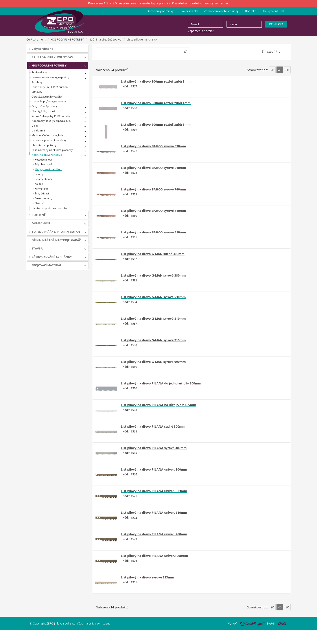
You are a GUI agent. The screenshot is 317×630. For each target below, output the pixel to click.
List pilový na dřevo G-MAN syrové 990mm (153, 362)
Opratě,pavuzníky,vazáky (46, 96)
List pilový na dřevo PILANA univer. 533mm (154, 491)
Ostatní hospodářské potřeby (49, 208)
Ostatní (39, 203)
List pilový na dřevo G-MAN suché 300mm (152, 254)
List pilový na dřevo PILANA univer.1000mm (154, 556)
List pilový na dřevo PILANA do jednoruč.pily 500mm (161, 383)
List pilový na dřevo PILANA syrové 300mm (154, 448)
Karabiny (36, 82)
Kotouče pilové (44, 159)
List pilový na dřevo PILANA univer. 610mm (154, 512)
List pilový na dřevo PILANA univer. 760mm (154, 534)
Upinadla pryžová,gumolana (48, 101)
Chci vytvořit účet (273, 11)
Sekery (39, 174)
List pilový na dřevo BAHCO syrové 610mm (153, 168)
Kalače (39, 184)
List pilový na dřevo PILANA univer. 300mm (154, 469)
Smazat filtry (271, 51)
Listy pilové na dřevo (48, 169)
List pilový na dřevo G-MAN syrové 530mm (153, 297)
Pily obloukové (43, 164)
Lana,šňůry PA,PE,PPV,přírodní (49, 87)
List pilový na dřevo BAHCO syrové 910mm (153, 232)
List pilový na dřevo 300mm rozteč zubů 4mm (156, 103)
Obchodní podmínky (160, 11)
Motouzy (36, 92)
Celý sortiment (36, 39)
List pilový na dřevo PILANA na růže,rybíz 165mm (158, 405)
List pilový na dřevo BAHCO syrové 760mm (153, 189)
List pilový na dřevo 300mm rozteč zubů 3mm (156, 81)
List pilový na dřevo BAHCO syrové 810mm (153, 211)
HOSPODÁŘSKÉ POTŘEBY (67, 39)
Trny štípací (42, 193)
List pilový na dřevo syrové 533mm (147, 577)
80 (287, 70)
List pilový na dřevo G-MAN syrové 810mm (153, 318)
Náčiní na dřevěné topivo (105, 39)
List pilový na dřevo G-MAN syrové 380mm (153, 275)
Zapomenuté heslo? (201, 31)
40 (280, 70)
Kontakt (250, 11)
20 (272, 70)
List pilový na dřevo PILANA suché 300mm (153, 426)
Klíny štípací (42, 188)
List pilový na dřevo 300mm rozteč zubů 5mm (156, 124)
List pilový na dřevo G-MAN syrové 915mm (153, 340)
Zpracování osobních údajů (222, 11)
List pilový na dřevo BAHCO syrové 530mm (153, 146)
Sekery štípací (43, 179)
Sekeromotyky (43, 198)
